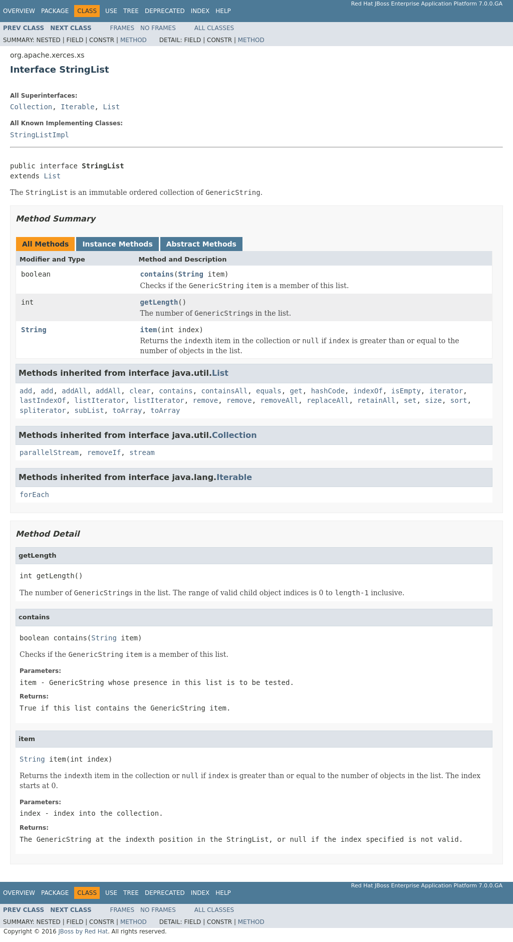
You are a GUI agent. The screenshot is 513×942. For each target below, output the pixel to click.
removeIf (104, 452)
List (111, 107)
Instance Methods (117, 244)
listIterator (100, 400)
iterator (446, 391)
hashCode (328, 391)
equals (269, 391)
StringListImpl (39, 135)
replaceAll (328, 400)
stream (142, 452)
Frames (122, 28)
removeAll (279, 400)
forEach (34, 495)
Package (55, 11)
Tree (131, 11)
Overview (19, 11)
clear (139, 391)
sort (458, 400)
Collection (31, 107)
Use (111, 11)
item (148, 330)
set (410, 400)
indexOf (368, 391)
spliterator (43, 410)
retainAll (376, 400)
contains (157, 274)
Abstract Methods (201, 244)
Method (133, 40)
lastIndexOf (43, 400)
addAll (74, 391)
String (190, 274)
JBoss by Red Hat (83, 931)
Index (200, 11)
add (26, 391)
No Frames (158, 28)
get (296, 391)
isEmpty (406, 391)
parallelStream (49, 452)
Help (223, 11)
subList (89, 410)
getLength (159, 302)
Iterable (77, 107)
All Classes (214, 28)
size (433, 400)
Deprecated (165, 11)
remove (205, 400)
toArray (127, 410)
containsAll (224, 391)
